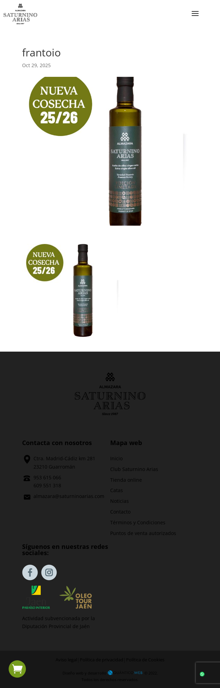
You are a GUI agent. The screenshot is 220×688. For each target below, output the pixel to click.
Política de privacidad (101, 660)
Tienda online (126, 480)
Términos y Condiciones (137, 522)
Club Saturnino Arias (134, 469)
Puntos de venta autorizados (143, 533)
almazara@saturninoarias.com (69, 496)
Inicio (116, 458)
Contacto (120, 511)
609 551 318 (47, 485)
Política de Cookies (145, 660)
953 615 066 (47, 477)
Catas (116, 490)
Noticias (119, 501)
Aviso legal (66, 660)
